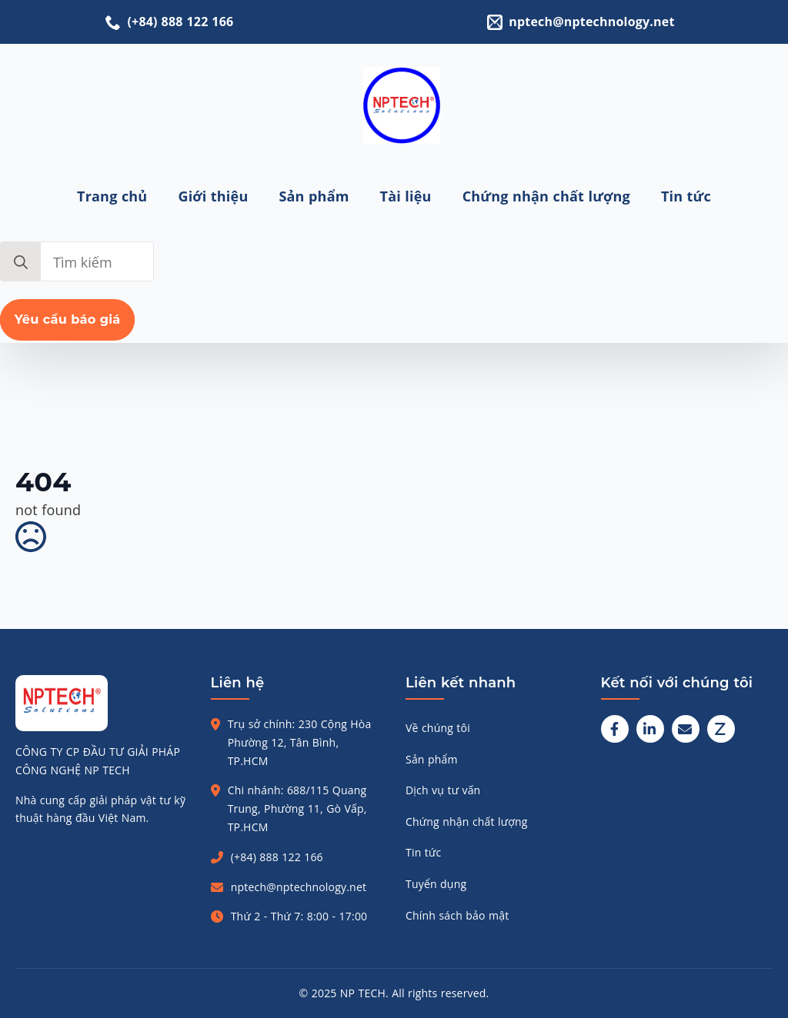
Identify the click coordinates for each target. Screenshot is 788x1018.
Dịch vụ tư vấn (443, 790)
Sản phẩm (314, 196)
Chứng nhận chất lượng (546, 196)
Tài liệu (406, 196)
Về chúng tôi (438, 727)
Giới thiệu (213, 196)
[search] (21, 262)
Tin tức (686, 196)
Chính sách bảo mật (457, 915)
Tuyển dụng (436, 884)
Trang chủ (112, 196)
